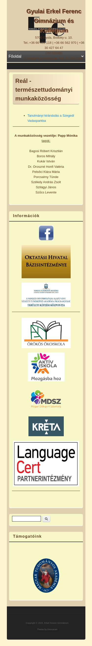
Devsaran (52, 629)
